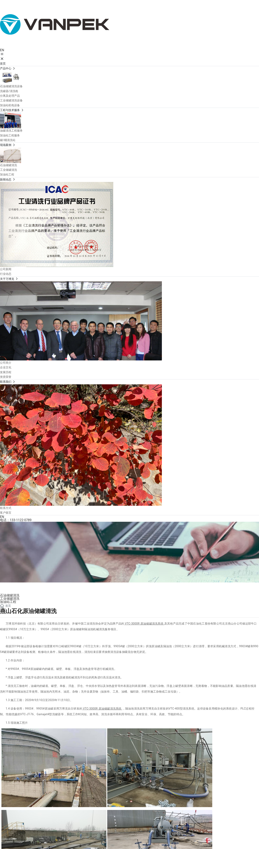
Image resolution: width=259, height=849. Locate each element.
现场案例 (16, 587)
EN (2, 50)
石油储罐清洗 (9, 595)
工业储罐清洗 (9, 598)
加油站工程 (8, 602)
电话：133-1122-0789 (16, 520)
